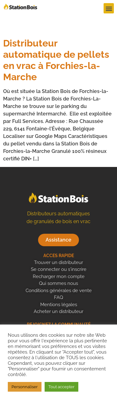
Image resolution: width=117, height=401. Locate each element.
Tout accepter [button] (61, 386)
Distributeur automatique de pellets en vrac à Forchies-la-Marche (56, 60)
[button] (109, 8)
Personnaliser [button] (25, 386)
